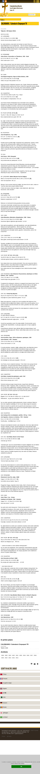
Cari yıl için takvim (7, 51)
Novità (4, 32)
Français (5, 717)
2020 (20, 694)
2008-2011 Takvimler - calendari (10, 54)
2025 (6, 694)
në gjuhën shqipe (7, 722)
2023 (10, 694)
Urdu (4, 736)
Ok (21, 766)
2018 (28, 694)
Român (5, 746)
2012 (13, 696)
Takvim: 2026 (4, 687)
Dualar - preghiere (7, 39)
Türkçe (4, 713)
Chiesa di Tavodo (6, 29)
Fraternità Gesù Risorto (8, 25)
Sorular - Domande (7, 49)
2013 (10, 696)
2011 (17, 696)
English (5, 727)
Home (3, 22)
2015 (2, 696)
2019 (24, 694)
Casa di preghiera (7, 27)
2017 (31, 694)
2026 (2, 694)
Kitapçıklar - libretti (7, 46)
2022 (13, 694)
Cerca (38, 15)
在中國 (4, 732)
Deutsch (5, 741)
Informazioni (28, 763)
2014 (6, 696)
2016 (35, 694)
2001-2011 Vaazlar (7, 44)
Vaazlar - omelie (6, 42)
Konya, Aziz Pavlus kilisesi (9, 37)
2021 (17, 694)
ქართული (5, 751)
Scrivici (4, 34)
